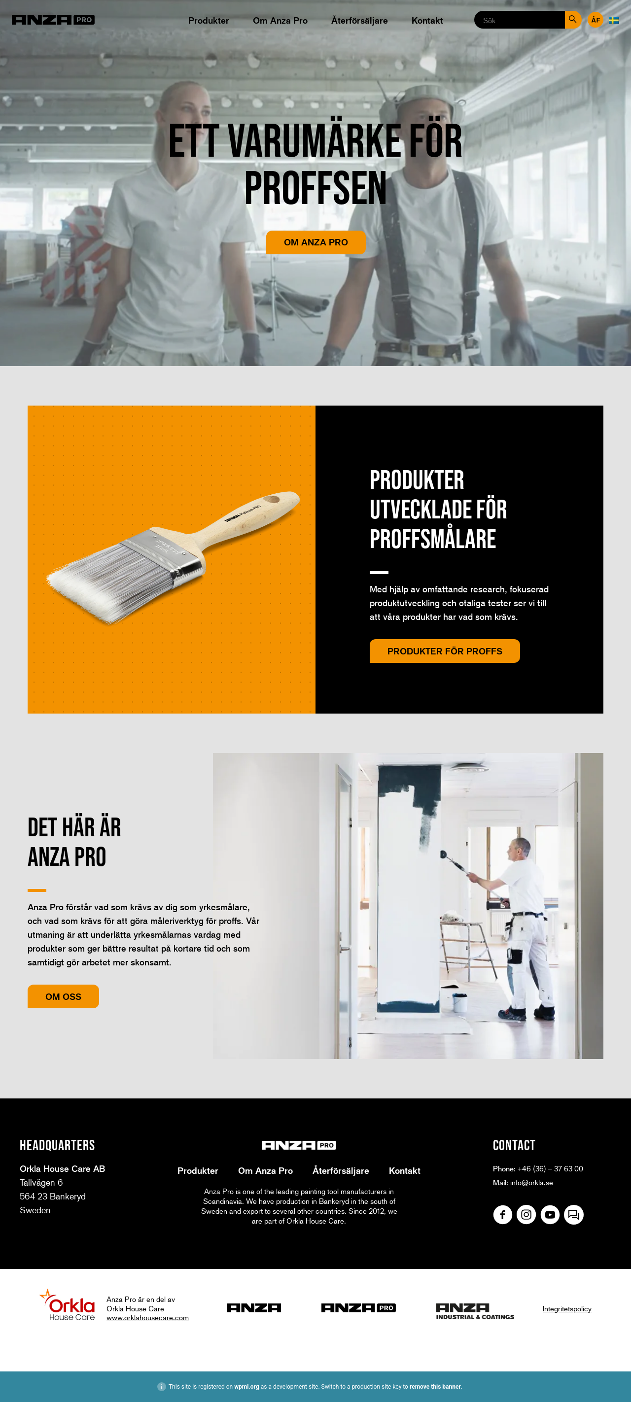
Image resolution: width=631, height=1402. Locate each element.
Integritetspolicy (567, 1308)
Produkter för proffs (444, 651)
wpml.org (246, 1386)
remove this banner (435, 1386)
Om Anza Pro (280, 20)
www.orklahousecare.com (147, 1317)
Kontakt (427, 20)
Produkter (208, 20)
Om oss (63, 996)
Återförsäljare (359, 20)
